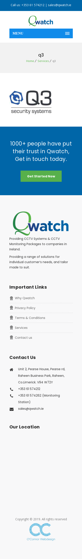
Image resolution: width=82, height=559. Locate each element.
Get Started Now (41, 176)
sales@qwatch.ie (59, 5)
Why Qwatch (25, 298)
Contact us (23, 337)
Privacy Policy (25, 308)
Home (30, 61)
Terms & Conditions (30, 318)
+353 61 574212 (32, 5)
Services (43, 61)
